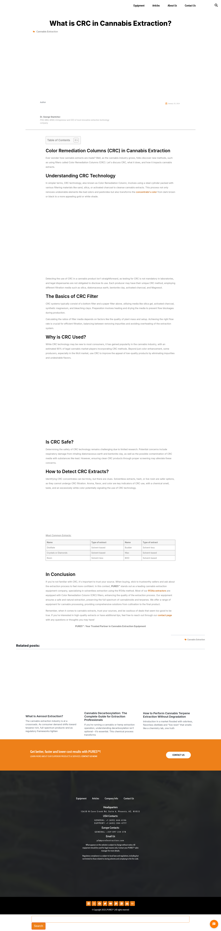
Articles (156, 5)
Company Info (111, 798)
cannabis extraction (196, 639)
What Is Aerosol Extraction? (44, 716)
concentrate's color (146, 192)
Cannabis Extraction (47, 31)
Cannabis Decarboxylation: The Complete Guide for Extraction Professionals (105, 716)
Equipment (138, 5)
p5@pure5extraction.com (110, 840)
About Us (172, 5)
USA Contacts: (110, 816)
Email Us (110, 836)
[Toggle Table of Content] (74, 140)
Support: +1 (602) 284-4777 (110, 823)
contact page (165, 615)
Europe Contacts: (110, 827)
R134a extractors (157, 590)
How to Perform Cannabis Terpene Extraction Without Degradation (166, 715)
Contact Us (190, 5)
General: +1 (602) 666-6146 (110, 820)
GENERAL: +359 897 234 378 (110, 832)
